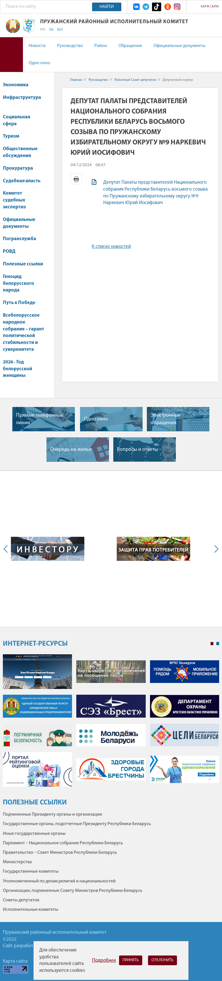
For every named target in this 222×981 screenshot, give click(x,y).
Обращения (130, 46)
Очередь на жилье (70, 449)
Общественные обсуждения (20, 152)
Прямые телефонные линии (39, 419)
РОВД (9, 251)
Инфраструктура (22, 100)
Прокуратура (20, 168)
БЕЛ (60, 30)
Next (215, 549)
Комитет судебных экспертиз (14, 200)
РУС (43, 30)
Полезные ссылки (23, 264)
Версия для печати (76, 179)
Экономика (18, 85)
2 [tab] (217, 643)
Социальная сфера (16, 120)
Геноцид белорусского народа (18, 283)
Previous (6, 549)
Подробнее (104, 960)
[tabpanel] (111, 723)
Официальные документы (179, 46)
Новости (37, 46)
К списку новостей (111, 246)
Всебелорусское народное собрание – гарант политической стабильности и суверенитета (23, 332)
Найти (107, 7)
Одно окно (39, 63)
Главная (76, 80)
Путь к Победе (19, 302)
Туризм (11, 136)
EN (51, 30)
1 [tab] (212, 643)
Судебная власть (21, 181)
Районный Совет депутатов (135, 80)
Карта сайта (210, 6)
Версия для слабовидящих (11, 54)
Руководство (70, 46)
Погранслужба (19, 238)
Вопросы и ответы (137, 449)
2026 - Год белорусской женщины (17, 369)
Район (100, 46)
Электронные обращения (166, 419)
